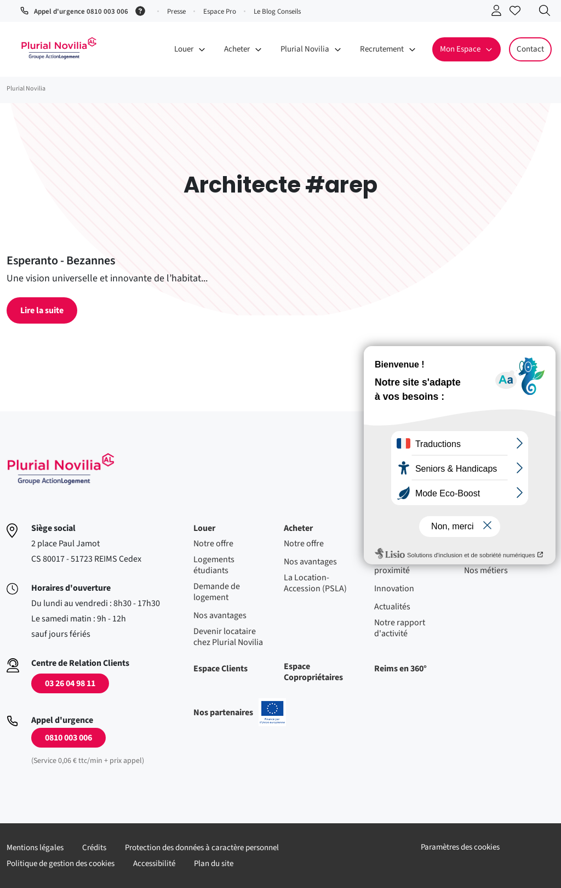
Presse (176, 11)
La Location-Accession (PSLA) (315, 583)
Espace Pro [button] (219, 11)
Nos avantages (220, 615)
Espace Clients (220, 668)
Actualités (392, 606)
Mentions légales (35, 847)
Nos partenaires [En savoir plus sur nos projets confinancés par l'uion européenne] (239, 712)
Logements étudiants (213, 565)
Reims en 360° (400, 668)
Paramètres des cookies (460, 847)
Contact (530, 49)
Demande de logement (216, 592)
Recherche (547, 12)
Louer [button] (183, 49)
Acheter (298, 528)
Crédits (94, 847)
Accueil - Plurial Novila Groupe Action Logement (58, 48)
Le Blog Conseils (277, 11)
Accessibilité (154, 863)
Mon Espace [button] (460, 49)
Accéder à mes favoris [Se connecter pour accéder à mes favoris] (517, 12)
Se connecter (499, 12)
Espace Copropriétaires (313, 672)
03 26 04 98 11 (70, 683)
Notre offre (213, 543)
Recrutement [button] (382, 49)
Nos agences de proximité (402, 565)
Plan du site (213, 863)
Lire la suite (42, 310)
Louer (204, 528)
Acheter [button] (237, 49)
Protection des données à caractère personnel (202, 847)
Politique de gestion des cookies (61, 863)
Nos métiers (486, 570)
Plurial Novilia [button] (304, 49)
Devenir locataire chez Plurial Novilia (228, 637)
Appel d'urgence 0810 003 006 (81, 11)
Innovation (394, 588)
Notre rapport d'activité (399, 628)
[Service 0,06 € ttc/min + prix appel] (142, 10)
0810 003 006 (68, 738)
